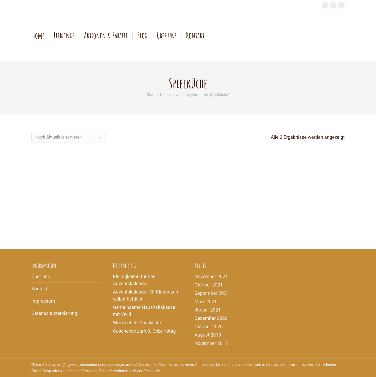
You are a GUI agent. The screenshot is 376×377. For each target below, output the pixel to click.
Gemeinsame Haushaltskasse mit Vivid (144, 310)
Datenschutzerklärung (54, 313)
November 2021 (211, 276)
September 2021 (212, 293)
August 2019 (208, 335)
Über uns (40, 276)
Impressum (43, 301)
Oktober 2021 (209, 285)
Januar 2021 (208, 310)
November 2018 (211, 343)
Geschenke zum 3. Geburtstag (144, 331)
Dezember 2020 (211, 318)
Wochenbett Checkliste (137, 322)
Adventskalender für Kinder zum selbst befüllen (146, 295)
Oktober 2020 (209, 326)
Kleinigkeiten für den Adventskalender (134, 280)
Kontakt (39, 288)
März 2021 (206, 301)
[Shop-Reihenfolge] (68, 137)
